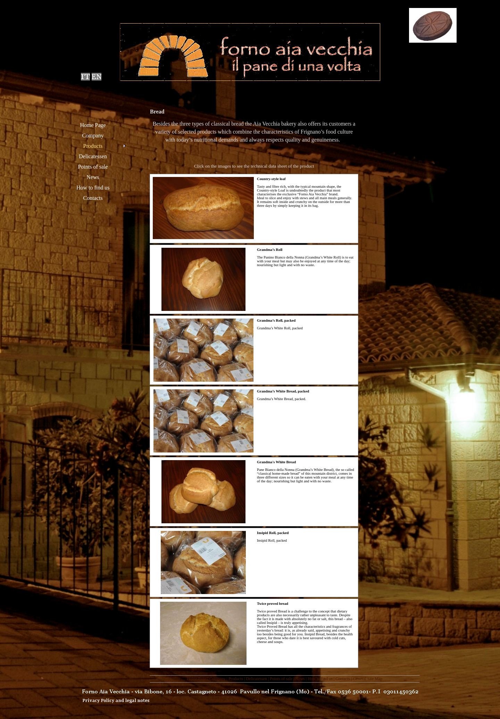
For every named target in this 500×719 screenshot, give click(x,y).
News (300, 678)
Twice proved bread (272, 604)
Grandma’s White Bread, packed (283, 391)
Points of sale (281, 678)
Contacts (342, 678)
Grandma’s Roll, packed (276, 320)
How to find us (320, 678)
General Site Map (368, 678)
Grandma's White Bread (276, 462)
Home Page (197, 678)
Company (217, 678)
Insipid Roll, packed (273, 533)
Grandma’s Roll (269, 250)
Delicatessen (256, 678)
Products (235, 678)
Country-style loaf (271, 179)
